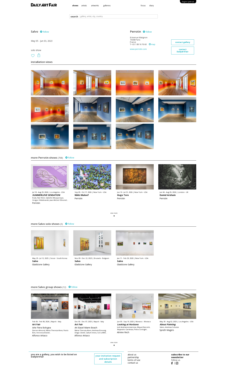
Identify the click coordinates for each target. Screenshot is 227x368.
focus (143, 5)
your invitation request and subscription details (108, 358)
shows (75, 5)
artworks (95, 5)
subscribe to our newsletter (180, 356)
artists (84, 5)
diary (151, 5)
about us (132, 354)
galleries (106, 5)
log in (188, 1)
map (152, 44)
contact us (133, 362)
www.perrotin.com (138, 49)
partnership (133, 357)
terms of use (134, 360)
